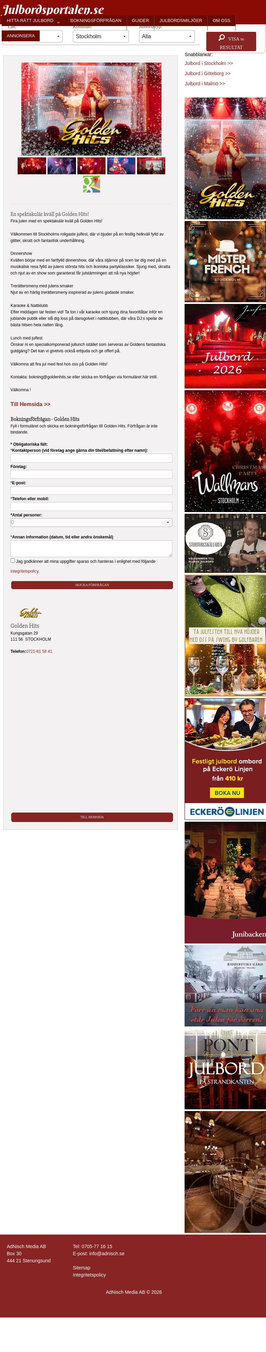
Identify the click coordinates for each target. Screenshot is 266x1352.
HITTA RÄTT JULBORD (30, 20)
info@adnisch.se (107, 1253)
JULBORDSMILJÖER (180, 20)
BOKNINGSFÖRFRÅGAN (95, 20)
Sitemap (81, 1267)
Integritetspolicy (89, 1275)
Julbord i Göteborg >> (207, 73)
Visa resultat (231, 42)
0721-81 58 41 (39, 651)
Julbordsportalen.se (52, 9)
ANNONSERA (21, 35)
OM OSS (221, 20)
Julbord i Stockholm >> (209, 63)
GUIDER (140, 20)
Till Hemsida (92, 817)
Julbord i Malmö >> (205, 83)
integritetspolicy (24, 571)
